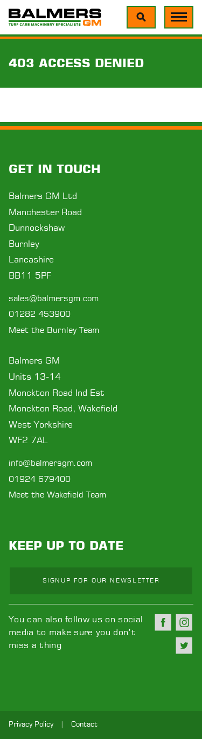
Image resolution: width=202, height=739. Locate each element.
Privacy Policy (31, 724)
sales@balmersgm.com (54, 299)
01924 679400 (40, 479)
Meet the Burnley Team (54, 330)
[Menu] (141, 17)
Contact (84, 724)
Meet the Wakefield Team (57, 495)
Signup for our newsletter (101, 581)
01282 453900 (40, 314)
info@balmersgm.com (50, 463)
